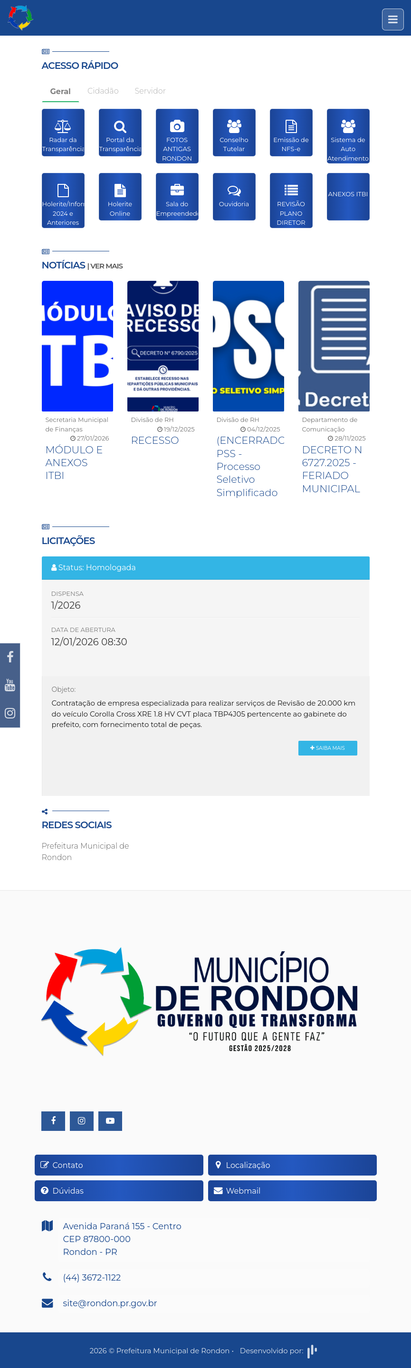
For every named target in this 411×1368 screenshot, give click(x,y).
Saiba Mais (327, 748)
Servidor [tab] (150, 91)
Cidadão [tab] (103, 91)
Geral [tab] (60, 91)
